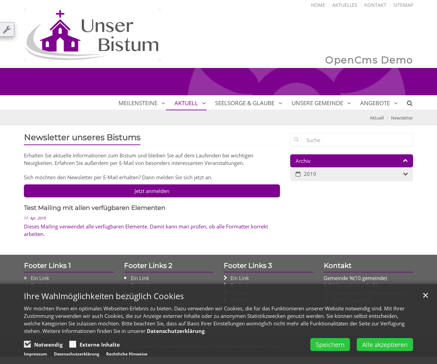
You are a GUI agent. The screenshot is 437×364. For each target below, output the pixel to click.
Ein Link (40, 278)
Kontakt (375, 5)
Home (318, 5)
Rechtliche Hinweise (126, 356)
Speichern (330, 346)
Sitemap (403, 5)
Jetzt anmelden (152, 190)
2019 (310, 173)
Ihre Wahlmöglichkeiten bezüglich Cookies (104, 298)
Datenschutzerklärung (176, 332)
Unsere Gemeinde (317, 103)
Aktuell (186, 103)
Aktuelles (344, 5)
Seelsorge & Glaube (244, 103)
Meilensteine (137, 103)
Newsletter (402, 118)
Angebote (375, 103)
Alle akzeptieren (385, 346)
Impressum (35, 356)
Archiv (303, 160)
